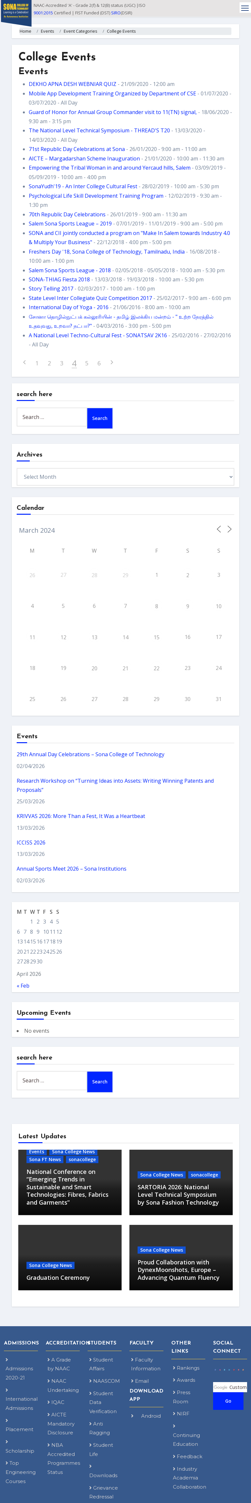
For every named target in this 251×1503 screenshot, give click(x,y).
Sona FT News (45, 1159)
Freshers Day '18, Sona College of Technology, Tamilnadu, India (107, 251)
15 (156, 637)
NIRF (181, 1414)
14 (125, 637)
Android (146, 1416)
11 (32, 637)
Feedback (187, 1456)
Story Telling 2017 (51, 288)
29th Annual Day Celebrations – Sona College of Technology (90, 754)
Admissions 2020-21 (19, 1369)
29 (125, 575)
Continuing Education (186, 1435)
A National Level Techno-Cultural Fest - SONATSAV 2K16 (98, 335)
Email (140, 1381)
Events (36, 1151)
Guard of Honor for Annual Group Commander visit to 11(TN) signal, (113, 112)
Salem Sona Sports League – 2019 (70, 223)
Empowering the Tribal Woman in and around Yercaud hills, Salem (110, 167)
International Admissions (22, 1399)
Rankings (186, 1368)
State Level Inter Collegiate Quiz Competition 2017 (90, 298)
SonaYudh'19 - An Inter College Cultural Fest (83, 186)
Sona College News (73, 1151)
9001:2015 (43, 13)
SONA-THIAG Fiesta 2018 (59, 279)
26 (32, 575)
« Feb (23, 985)
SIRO (116, 13)
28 (94, 575)
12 (63, 637)
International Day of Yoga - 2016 (69, 307)
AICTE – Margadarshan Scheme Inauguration (84, 158)
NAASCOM (104, 1381)
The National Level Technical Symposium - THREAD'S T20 (99, 130)
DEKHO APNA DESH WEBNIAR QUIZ (72, 84)
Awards (184, 1380)
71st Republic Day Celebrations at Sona (77, 149)
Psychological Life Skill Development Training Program (96, 195)
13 (94, 637)
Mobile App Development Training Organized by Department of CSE (112, 93)
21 (125, 668)
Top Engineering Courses (21, 1472)
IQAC (55, 1402)
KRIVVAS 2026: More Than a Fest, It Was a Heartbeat (81, 816)
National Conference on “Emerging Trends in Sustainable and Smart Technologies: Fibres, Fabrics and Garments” (67, 1187)
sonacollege (82, 1159)
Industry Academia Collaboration (189, 1478)
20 (94, 668)
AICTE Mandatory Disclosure (61, 1423)
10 (219, 606)
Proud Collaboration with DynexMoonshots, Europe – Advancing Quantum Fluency (179, 1269)
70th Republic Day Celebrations (67, 214)
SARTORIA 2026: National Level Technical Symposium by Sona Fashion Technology (178, 1194)
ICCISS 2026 (31, 842)
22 (156, 668)
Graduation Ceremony (58, 1277)
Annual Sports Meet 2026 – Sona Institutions (71, 868)
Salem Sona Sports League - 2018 (70, 270)
